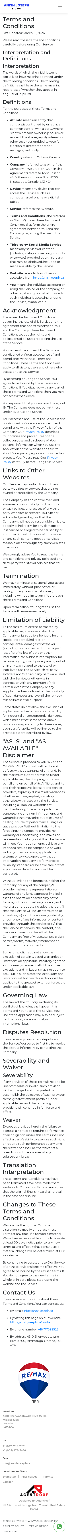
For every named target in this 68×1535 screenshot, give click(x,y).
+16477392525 (48, 1329)
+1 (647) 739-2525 (14, 1446)
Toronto (48, 1476)
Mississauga (29, 1476)
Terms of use (38, 1526)
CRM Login (10, 1531)
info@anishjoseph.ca (38, 1311)
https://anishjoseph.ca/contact (31, 1322)
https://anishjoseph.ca (48, 277)
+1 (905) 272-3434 (14, 1450)
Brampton (9, 1476)
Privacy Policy (34, 432)
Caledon (8, 1481)
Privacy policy (13, 1526)
